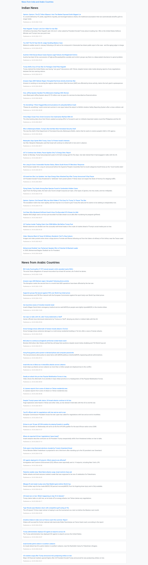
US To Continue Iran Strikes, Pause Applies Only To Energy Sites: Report (47, 153)
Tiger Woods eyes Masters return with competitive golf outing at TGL (46, 508)
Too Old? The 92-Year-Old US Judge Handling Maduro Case (43, 43)
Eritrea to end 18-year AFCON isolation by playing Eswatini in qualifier (46, 424)
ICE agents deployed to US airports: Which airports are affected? (44, 460)
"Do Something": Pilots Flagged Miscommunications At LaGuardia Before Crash (49, 105)
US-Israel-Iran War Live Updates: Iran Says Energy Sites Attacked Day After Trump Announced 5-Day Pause (58, 176)
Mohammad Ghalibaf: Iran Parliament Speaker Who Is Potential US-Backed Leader (50, 248)
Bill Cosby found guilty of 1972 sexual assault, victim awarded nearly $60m (48, 269)
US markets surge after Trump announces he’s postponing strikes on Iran (47, 556)
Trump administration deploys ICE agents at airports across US (44, 532)
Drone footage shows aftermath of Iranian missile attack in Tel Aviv (45, 329)
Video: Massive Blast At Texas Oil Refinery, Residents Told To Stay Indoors (47, 236)
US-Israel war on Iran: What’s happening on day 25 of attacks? (43, 496)
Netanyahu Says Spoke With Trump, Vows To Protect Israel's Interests (46, 141)
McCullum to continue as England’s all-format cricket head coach (45, 341)
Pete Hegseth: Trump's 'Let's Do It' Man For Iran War (40, 29)
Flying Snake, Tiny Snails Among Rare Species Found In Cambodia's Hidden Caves (50, 188)
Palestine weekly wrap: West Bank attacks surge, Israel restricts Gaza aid (47, 472)
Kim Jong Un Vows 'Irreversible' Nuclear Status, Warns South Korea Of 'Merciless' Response (53, 165)
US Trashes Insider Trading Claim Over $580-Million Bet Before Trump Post (48, 224)
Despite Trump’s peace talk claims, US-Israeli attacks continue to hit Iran (47, 400)
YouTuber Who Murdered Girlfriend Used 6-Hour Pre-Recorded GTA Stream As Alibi (50, 212)
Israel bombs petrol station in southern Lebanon (39, 544)
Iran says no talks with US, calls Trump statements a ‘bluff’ (42, 317)
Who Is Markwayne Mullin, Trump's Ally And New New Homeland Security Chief (49, 129)
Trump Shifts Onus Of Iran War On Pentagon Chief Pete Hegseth (44, 67)
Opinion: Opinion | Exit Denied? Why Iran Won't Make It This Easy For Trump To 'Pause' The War (54, 200)
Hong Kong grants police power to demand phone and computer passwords (48, 353)
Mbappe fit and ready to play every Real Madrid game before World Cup (47, 484)
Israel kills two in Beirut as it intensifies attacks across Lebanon (44, 365)
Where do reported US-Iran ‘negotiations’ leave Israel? (41, 436)
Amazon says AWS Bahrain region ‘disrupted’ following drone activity (46, 281)
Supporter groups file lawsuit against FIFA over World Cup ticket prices (46, 293)
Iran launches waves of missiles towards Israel (38, 305)
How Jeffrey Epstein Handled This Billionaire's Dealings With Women (46, 93)
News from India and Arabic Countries (37, 2)
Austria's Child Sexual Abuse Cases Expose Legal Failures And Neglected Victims (50, 55)
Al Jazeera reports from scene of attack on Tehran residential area (45, 388)
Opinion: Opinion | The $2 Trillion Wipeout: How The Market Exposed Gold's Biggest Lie (52, 14)
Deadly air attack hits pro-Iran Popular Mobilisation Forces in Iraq (44, 376)
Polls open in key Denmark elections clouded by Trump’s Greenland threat (47, 448)
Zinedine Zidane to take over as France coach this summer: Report (45, 520)
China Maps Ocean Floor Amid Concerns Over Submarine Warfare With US (48, 117)
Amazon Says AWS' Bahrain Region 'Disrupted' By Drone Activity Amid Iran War (49, 81)
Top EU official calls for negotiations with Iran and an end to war (44, 412)
